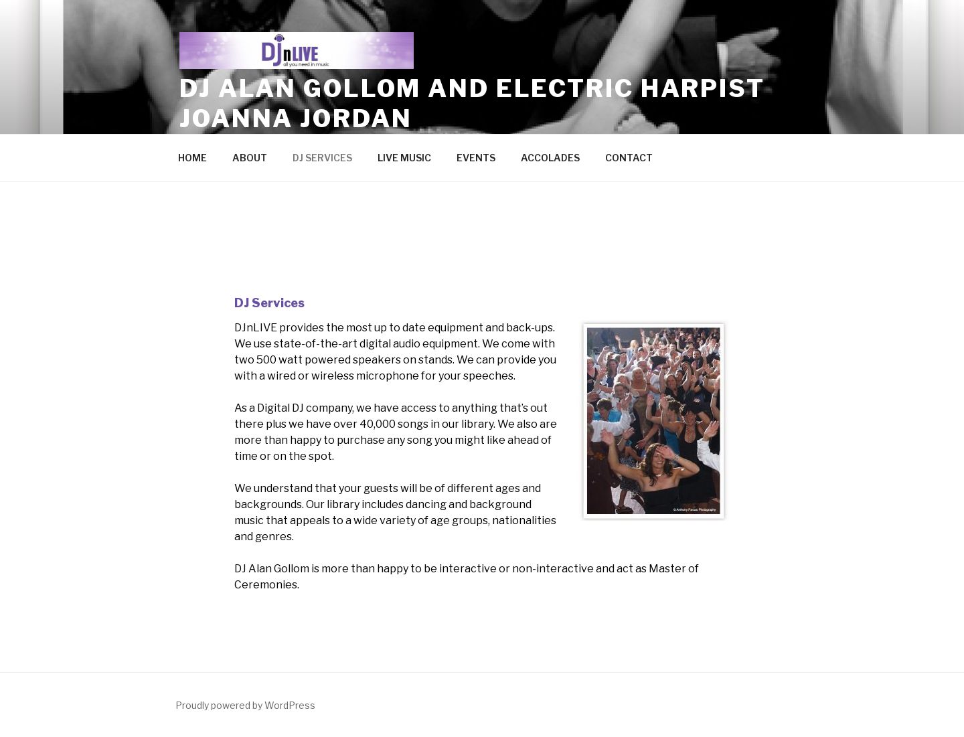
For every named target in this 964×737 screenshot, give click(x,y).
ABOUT (249, 157)
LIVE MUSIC (404, 157)
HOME (192, 157)
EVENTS (476, 157)
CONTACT (629, 157)
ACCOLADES (550, 157)
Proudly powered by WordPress (245, 705)
